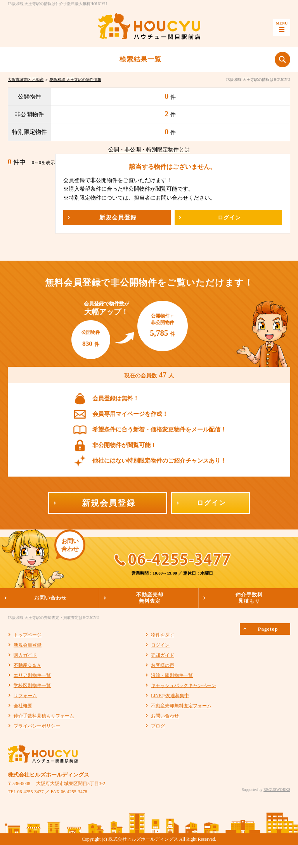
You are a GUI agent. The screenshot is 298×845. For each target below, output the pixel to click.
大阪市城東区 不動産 (26, 79)
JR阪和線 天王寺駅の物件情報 (75, 79)
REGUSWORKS (276, 789)
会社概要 (23, 705)
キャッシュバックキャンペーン (183, 685)
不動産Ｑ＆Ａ (27, 665)
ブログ (158, 726)
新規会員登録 (28, 645)
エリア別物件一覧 (32, 675)
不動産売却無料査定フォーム (181, 705)
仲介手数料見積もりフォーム (44, 716)
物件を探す (162, 635)
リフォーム (25, 695)
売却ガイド (162, 655)
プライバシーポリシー (37, 726)
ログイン (160, 645)
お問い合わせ (165, 716)
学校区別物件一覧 (32, 685)
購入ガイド (25, 655)
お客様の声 (162, 665)
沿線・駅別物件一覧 (172, 675)
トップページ (28, 635)
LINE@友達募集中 (170, 695)
